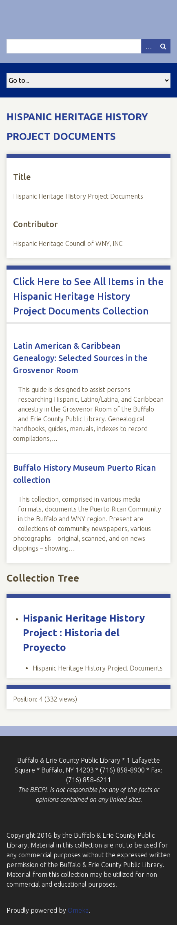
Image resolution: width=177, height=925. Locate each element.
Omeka (78, 910)
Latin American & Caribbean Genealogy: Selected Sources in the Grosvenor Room (80, 358)
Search (163, 46)
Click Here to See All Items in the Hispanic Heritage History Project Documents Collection (88, 296)
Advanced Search (148, 46)
